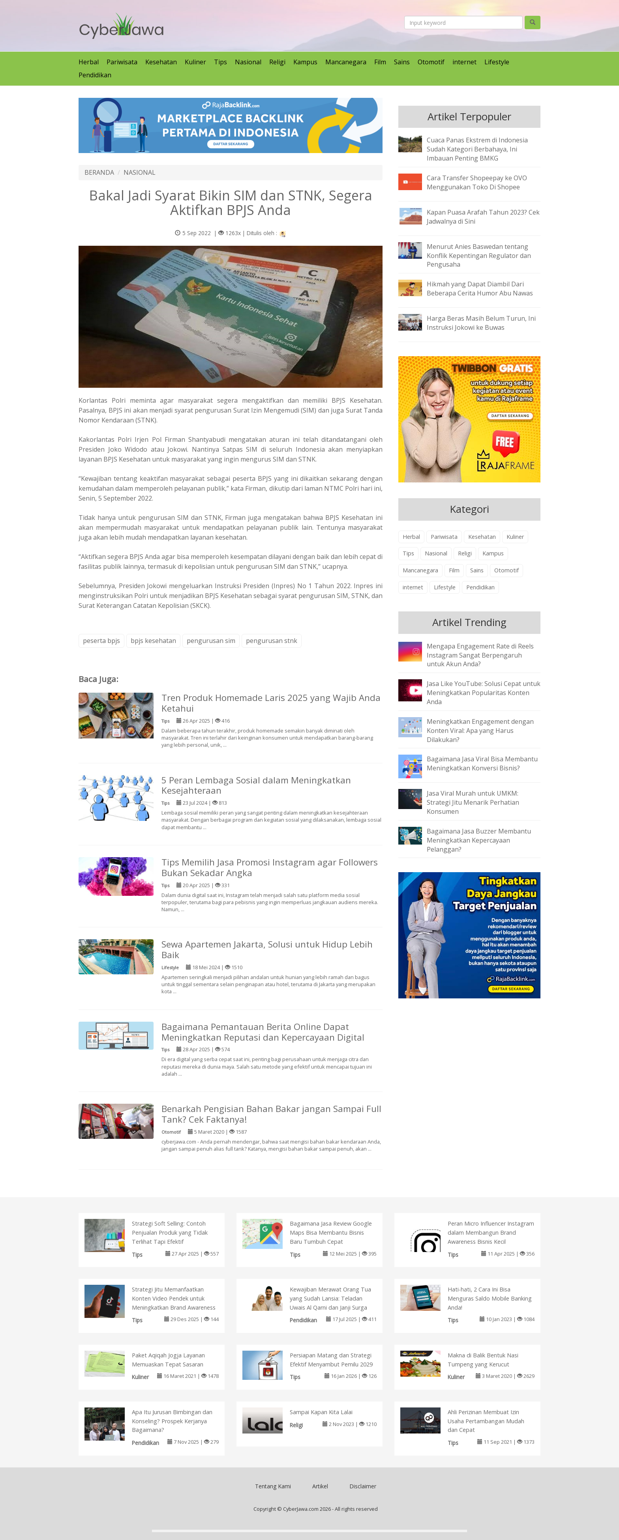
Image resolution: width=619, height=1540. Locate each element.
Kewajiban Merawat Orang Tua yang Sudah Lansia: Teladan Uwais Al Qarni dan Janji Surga (330, 1298)
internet (464, 62)
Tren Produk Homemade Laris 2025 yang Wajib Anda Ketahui (271, 703)
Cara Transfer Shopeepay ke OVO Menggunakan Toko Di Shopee (477, 182)
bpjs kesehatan (153, 640)
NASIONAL (140, 172)
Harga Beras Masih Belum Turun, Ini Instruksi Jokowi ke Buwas (481, 323)
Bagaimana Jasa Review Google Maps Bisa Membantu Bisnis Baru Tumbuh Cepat (331, 1232)
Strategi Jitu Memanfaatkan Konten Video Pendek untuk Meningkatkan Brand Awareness (174, 1298)
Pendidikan (95, 75)
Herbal (89, 62)
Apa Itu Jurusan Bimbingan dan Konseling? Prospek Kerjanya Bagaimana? (172, 1421)
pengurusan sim (211, 640)
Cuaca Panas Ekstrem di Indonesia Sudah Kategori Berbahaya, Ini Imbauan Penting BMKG (477, 149)
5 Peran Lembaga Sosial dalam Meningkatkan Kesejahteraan (256, 785)
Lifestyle (496, 62)
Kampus (305, 62)
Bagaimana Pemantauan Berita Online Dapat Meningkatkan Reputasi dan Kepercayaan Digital (262, 1031)
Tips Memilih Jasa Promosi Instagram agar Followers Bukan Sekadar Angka (269, 867)
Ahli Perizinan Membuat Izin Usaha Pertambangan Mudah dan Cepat (486, 1421)
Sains (402, 62)
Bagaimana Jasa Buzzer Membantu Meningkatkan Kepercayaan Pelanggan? (479, 840)
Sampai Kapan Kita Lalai (321, 1412)
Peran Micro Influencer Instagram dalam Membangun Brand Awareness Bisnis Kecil (491, 1232)
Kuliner (195, 62)
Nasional (248, 62)
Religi (277, 62)
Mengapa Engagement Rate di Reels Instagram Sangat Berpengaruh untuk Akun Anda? (480, 655)
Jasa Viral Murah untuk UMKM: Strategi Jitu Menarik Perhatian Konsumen (473, 802)
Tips (220, 62)
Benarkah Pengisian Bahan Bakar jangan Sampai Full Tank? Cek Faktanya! (271, 1114)
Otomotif (431, 62)
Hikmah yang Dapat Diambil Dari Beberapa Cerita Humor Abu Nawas (480, 288)
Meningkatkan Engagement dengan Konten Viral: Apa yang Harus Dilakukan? (480, 730)
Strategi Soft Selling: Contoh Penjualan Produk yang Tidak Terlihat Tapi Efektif (170, 1232)
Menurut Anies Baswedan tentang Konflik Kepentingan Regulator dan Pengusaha (479, 255)
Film (380, 62)
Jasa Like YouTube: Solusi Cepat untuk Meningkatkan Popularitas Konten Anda (483, 692)
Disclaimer (362, 1486)
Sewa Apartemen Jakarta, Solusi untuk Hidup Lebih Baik (267, 949)
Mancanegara (345, 62)
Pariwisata (122, 62)
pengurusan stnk (271, 640)
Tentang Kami (273, 1486)
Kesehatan (161, 62)
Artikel (320, 1486)
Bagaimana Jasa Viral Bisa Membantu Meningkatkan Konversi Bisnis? (482, 763)
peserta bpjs (101, 640)
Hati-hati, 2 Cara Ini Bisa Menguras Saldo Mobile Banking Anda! (490, 1298)
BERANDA (99, 172)
